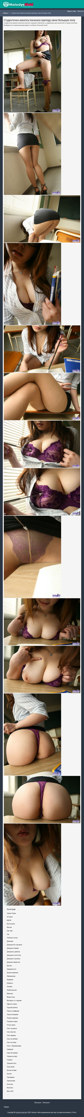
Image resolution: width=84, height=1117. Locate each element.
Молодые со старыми (14, 1000)
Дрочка (9, 966)
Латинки (9, 987)
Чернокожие (11, 1081)
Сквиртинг (10, 1049)
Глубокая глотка (12, 938)
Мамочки (10, 994)
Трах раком (10, 1067)
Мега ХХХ (10, 1091)
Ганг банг (10, 931)
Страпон (9, 1060)
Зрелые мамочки (12, 973)
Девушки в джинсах (13, 952)
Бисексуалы (11, 924)
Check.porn (46, 1103)
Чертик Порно (11, 913)
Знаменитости (11, 969)
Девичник (10, 941)
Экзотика (10, 1084)
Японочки (10, 1088)
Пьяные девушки (12, 1018)
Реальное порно (12, 1021)
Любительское (12, 990)
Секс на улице (11, 1042)
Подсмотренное (12, 1007)
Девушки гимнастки (13, 962)
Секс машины (11, 1035)
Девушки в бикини (13, 948)
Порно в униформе (13, 1011)
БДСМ (9, 920)
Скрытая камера (12, 1053)
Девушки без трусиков (14, 945)
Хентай (9, 1074)
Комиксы (10, 983)
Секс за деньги (12, 1028)
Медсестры (11, 997)
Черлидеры (11, 1077)
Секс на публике (12, 1039)
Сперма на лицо (12, 1056)
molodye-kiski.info (21, 1112)
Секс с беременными (14, 1046)
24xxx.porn (37, 1103)
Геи (8, 934)
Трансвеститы (11, 1063)
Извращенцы (11, 976)
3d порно (10, 917)
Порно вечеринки (12, 1014)
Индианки (10, 980)
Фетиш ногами (11, 1070)
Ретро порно (11, 1025)
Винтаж (9, 927)
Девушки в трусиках (13, 959)
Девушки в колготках (14, 955)
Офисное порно (12, 1004)
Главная (5, 13)
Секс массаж (11, 1032)
